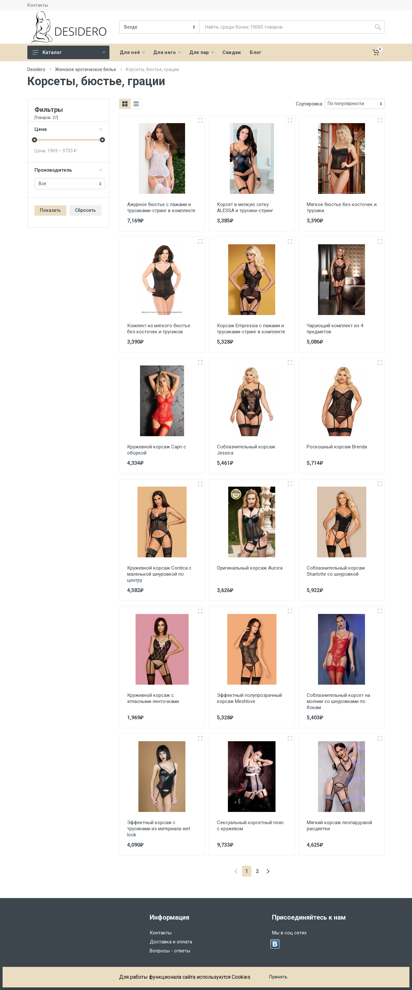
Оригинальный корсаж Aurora (250, 568)
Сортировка (309, 104)
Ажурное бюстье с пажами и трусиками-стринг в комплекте (161, 207)
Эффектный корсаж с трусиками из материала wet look (158, 829)
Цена (68, 129)
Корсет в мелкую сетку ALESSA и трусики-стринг (245, 207)
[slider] (34, 139)
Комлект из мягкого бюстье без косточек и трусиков (158, 329)
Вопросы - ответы (170, 951)
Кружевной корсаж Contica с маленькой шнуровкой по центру (159, 574)
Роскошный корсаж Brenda (337, 447)
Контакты (37, 5)
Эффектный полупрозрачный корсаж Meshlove (249, 698)
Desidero (36, 69)
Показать (50, 210)
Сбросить (85, 210)
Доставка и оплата (171, 942)
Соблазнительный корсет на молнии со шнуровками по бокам (338, 701)
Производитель (68, 170)
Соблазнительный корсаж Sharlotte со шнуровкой (336, 571)
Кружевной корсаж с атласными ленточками (153, 698)
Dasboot (76, 981)
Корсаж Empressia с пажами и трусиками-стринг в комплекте (251, 329)
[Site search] (285, 27)
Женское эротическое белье (85, 69)
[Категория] (160, 27)
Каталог (69, 52)
